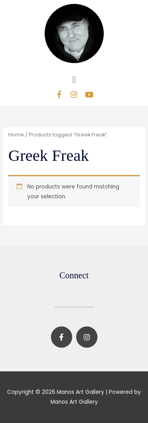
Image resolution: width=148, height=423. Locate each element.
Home (16, 134)
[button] (74, 79)
